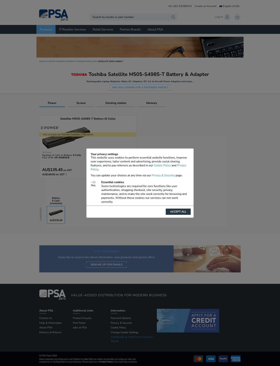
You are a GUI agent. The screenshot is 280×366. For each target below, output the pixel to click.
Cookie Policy (162, 165)
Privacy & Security (163, 175)
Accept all (178, 211)
